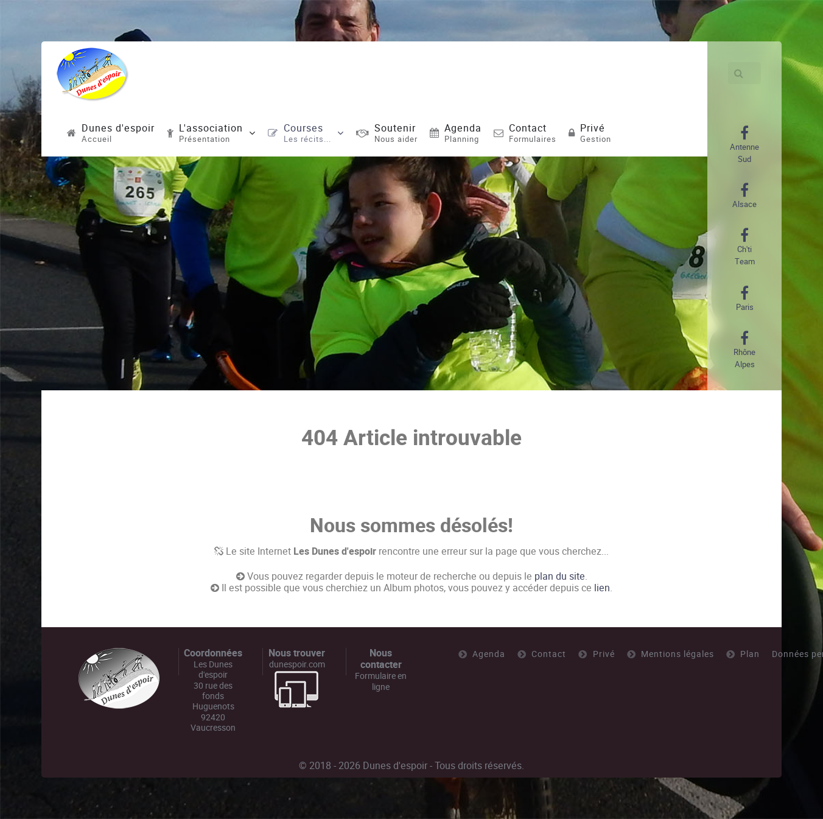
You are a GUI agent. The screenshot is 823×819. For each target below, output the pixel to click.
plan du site (559, 576)
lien (602, 588)
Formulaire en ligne (381, 681)
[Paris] (744, 299)
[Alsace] (744, 196)
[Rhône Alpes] (744, 350)
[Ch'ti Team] (744, 247)
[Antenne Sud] (744, 144)
